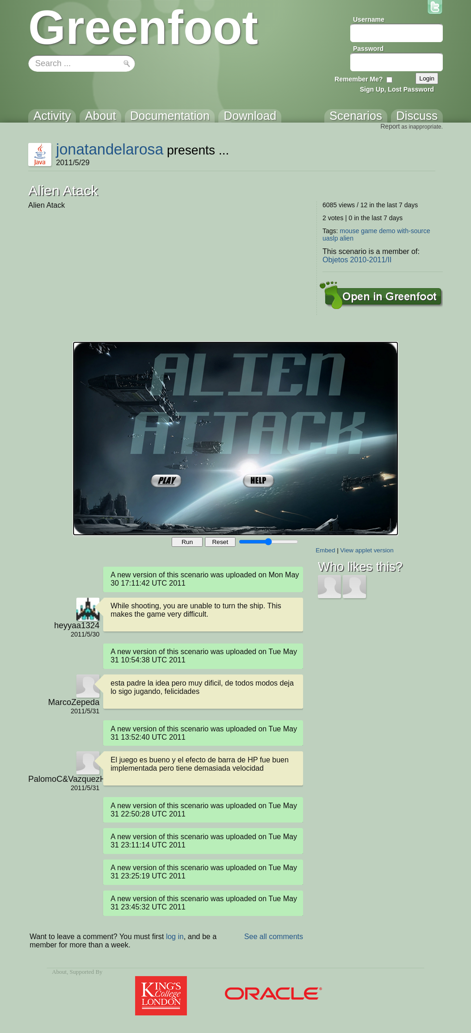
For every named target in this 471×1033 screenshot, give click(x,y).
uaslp (330, 238)
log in (175, 936)
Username (368, 19)
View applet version (366, 550)
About (59, 972)
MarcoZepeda (73, 702)
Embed (325, 550)
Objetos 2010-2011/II (356, 260)
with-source (413, 231)
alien (346, 238)
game (369, 231)
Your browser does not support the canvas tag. (235, 438)
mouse (349, 231)
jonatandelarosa (109, 149)
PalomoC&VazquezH (63, 779)
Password (368, 48)
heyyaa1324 (76, 625)
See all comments (273, 936)
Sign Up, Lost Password (397, 89)
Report (390, 126)
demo (387, 231)
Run (186, 541)
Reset (220, 541)
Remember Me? (359, 79)
